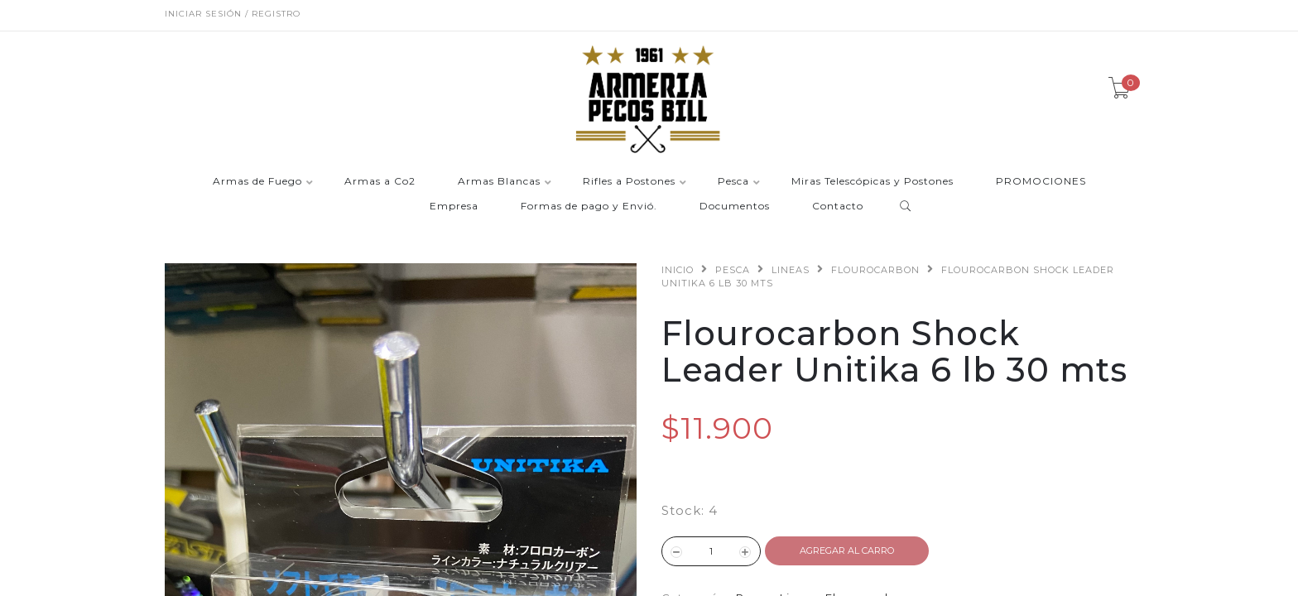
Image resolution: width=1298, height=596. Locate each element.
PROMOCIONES (1041, 181)
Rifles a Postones (629, 181)
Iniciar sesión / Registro (232, 13)
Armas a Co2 (380, 181)
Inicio (677, 270)
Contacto (837, 206)
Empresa (454, 206)
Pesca (733, 181)
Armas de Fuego (257, 181)
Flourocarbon (875, 270)
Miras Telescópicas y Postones (872, 181)
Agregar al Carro (847, 550)
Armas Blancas (499, 181)
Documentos (734, 206)
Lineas (791, 270)
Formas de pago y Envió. (589, 206)
